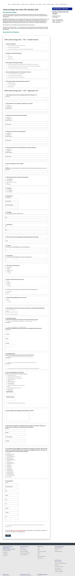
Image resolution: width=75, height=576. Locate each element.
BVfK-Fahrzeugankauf (23, 549)
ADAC (38, 547)
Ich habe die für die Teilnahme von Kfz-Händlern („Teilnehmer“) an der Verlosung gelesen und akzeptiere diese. (26, 531)
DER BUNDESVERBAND (15, 4)
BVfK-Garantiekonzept (6, 561)
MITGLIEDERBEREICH (63, 4)
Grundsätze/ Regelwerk (7, 550)
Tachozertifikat (5, 553)
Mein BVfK (56, 561)
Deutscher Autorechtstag (41, 550)
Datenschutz (69, 573)
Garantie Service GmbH (41, 568)
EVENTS (44, 4)
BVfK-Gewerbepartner (42, 563)
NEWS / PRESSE (39, 4)
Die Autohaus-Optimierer (7, 570)
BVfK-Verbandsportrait (8, 546)
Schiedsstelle (5, 554)
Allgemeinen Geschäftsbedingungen (18, 530)
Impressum (63, 573)
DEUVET (38, 552)
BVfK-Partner (40, 546)
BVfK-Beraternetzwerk (58, 550)
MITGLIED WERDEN (50, 4)
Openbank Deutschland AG (41, 565)
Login (56, 563)
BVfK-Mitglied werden (58, 547)
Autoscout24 (39, 566)
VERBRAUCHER (32, 4)
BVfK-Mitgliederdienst (59, 546)
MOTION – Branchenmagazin (25, 552)
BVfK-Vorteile (23, 560)
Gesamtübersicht (40, 556)
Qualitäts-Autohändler (6, 568)
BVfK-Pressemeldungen (24, 550)
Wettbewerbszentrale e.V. (41, 555)
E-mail (17, 27)
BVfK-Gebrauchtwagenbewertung (8, 563)
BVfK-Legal (4, 564)
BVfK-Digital (22, 563)
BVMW (38, 549)
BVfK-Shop (56, 549)
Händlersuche (6, 547)
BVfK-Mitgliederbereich (60, 560)
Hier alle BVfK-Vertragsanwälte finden (43, 561)
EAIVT (38, 553)
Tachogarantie (5, 551)
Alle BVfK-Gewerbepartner (41, 569)
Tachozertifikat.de (6, 567)
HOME (9, 4)
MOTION (57, 4)
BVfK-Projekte (6, 560)
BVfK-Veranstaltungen (25, 568)
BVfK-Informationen (24, 546)
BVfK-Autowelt (22, 547)
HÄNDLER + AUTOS (24, 4)
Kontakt (58, 573)
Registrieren (57, 564)
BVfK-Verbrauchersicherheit (9, 549)
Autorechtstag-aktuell (23, 553)
